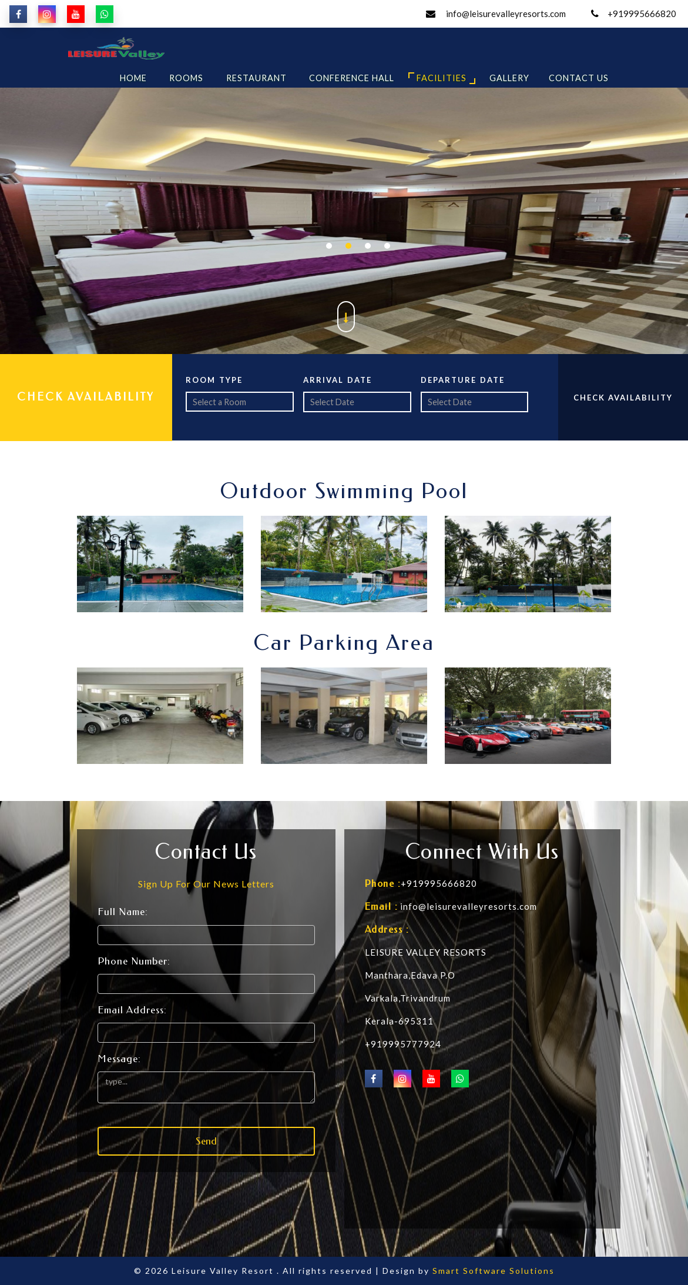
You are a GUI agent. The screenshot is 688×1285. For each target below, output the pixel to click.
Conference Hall (351, 78)
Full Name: (123, 911)
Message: (119, 1058)
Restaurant (256, 78)
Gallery (509, 78)
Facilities (442, 78)
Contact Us (579, 78)
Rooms (186, 78)
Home (133, 78)
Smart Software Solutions (493, 1271)
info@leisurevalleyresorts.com (505, 13)
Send (206, 1141)
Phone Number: (134, 961)
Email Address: (132, 1010)
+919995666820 (642, 13)
